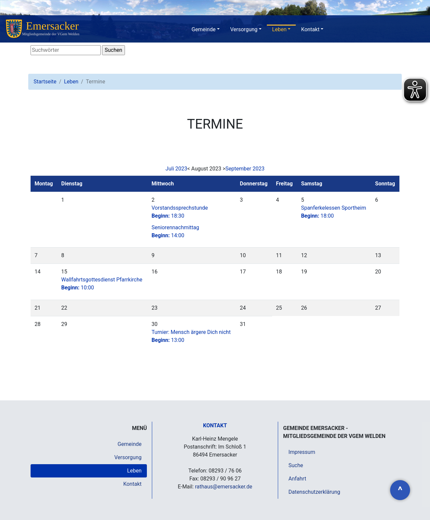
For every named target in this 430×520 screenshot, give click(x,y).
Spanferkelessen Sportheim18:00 (333, 212)
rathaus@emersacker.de (223, 486)
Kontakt (310, 29)
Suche (295, 465)
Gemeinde (204, 29)
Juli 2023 (176, 168)
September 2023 (245, 168)
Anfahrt (297, 478)
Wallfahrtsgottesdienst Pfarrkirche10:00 (101, 283)
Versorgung (244, 29)
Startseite (45, 81)
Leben (279, 29)
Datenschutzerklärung (314, 492)
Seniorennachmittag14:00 (175, 231)
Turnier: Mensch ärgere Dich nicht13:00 (191, 336)
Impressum (301, 452)
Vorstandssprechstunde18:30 (180, 212)
